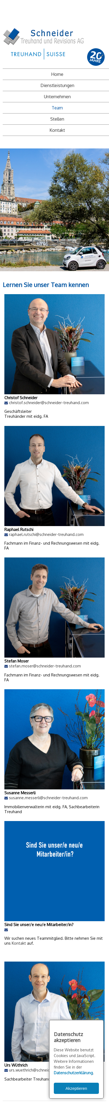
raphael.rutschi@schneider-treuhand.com (46, 534)
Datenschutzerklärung (73, 1072)
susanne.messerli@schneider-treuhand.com (48, 797)
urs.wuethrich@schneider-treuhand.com (45, 1069)
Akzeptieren (76, 1088)
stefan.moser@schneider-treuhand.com (45, 665)
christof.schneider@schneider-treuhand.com (49, 402)
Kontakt (19, 943)
